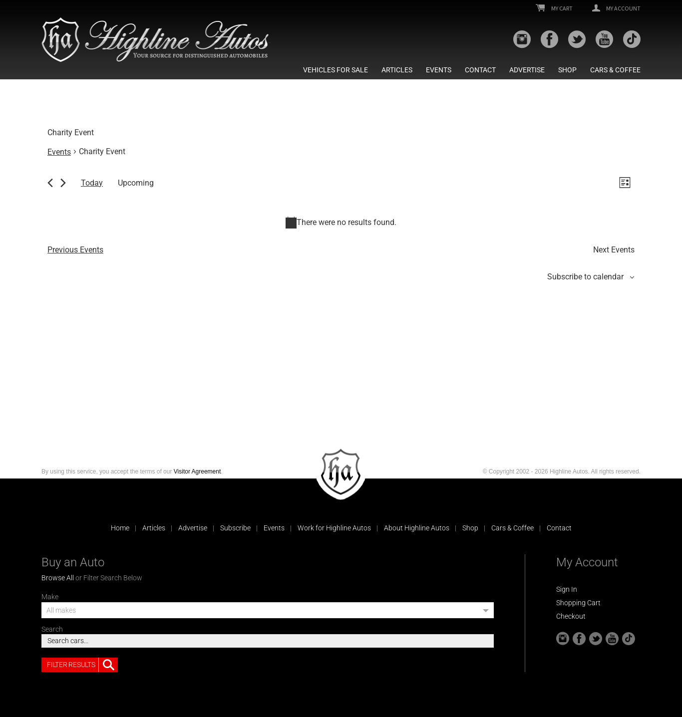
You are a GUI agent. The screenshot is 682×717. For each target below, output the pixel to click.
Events (438, 70)
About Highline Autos (416, 528)
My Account (616, 8)
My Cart (554, 8)
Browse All (57, 578)
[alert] (341, 223)
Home (120, 528)
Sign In (566, 589)
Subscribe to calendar (585, 276)
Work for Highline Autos (334, 528)
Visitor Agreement (197, 471)
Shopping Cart (578, 603)
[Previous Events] (50, 183)
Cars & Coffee (615, 70)
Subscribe (235, 528)
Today (92, 183)
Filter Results (82, 665)
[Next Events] (63, 183)
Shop (567, 70)
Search (52, 629)
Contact (480, 70)
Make (49, 597)
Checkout (571, 616)
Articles (396, 70)
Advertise (527, 70)
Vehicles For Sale (335, 70)
